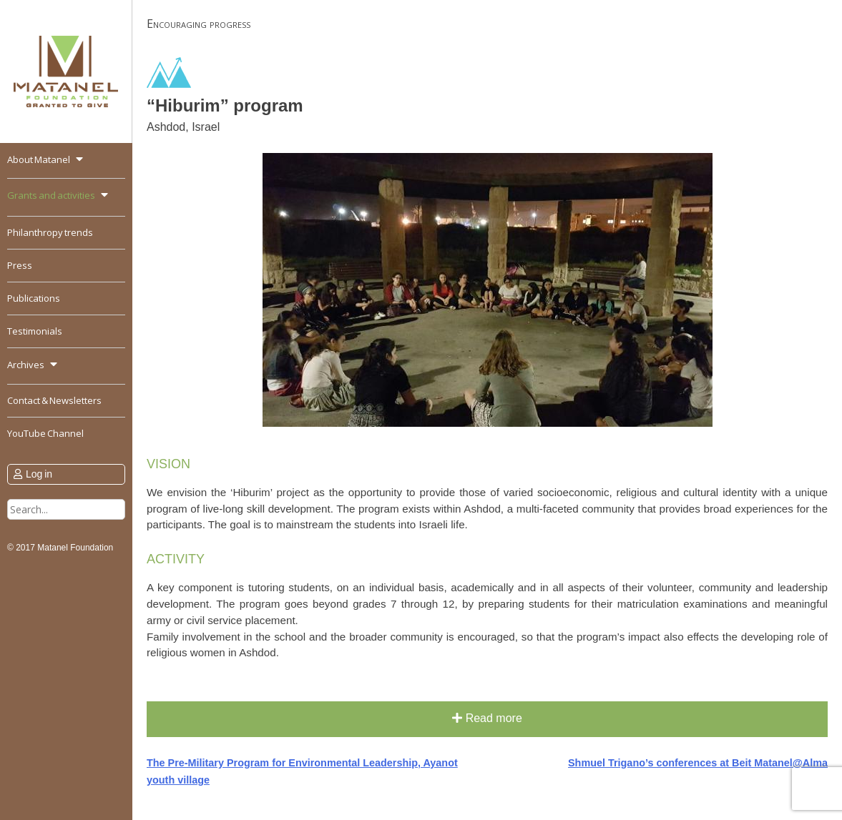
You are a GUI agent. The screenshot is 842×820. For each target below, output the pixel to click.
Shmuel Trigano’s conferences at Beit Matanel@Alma (698, 763)
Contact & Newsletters (54, 400)
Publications (33, 298)
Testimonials (34, 331)
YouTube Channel (45, 433)
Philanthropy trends (50, 232)
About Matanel (38, 159)
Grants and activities (51, 195)
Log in (39, 474)
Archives (25, 364)
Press (19, 265)
